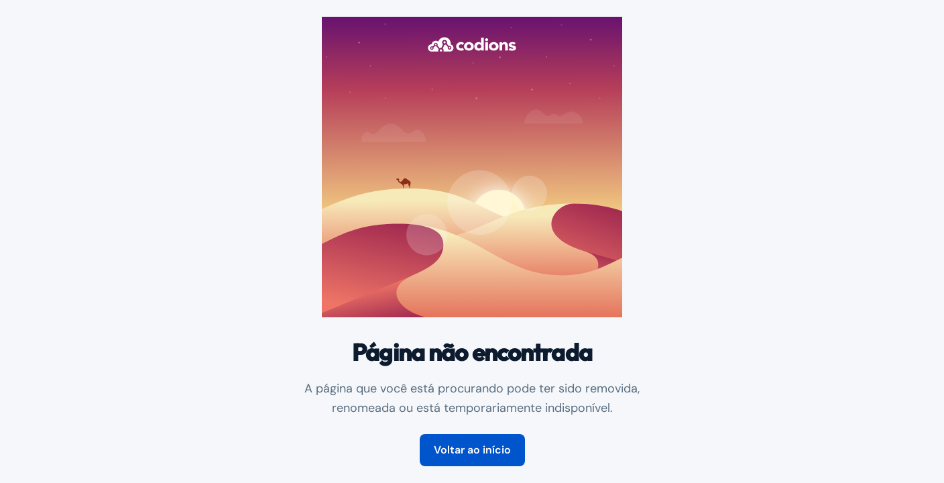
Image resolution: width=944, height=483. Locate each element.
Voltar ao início (472, 450)
